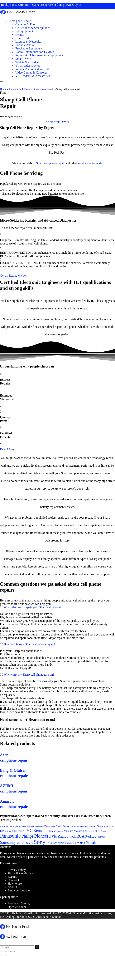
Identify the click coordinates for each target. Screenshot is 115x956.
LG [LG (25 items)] (51, 830)
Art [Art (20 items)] (20, 827)
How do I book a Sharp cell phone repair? (29, 644)
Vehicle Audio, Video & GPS (33, 69)
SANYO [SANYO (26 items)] (21, 842)
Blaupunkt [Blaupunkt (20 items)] (39, 827)
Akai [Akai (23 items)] (2, 826)
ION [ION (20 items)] (14, 831)
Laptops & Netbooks (28, 41)
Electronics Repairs (27, 4)
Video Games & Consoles (31, 72)
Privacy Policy (17, 869)
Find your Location (19, 890)
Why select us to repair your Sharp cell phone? (32, 607)
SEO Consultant (38, 916)
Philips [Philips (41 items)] (28, 836)
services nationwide (90, 163)
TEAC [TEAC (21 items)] (61, 843)
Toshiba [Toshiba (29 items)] (80, 843)
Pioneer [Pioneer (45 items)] (41, 836)
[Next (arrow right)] (5, 955)
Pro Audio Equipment (28, 48)
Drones (19, 34)
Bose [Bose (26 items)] (47, 826)
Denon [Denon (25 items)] (66, 826)
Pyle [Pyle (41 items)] (53, 836)
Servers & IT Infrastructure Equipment (39, 55)
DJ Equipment (24, 31)
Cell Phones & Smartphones (32, 27)
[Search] (37, 947)
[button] (57, 121)
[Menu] (1, 83)
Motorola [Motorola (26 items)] (79, 830)
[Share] (5, 951)
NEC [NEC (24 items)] (97, 831)
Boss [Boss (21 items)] (53, 826)
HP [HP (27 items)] (2, 830)
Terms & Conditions (20, 873)
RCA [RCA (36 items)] (80, 836)
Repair (12, 89)
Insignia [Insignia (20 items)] (8, 831)
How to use (15, 883)
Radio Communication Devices (34, 51)
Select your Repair (19, 21)
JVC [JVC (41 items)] (29, 830)
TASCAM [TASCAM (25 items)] (51, 842)
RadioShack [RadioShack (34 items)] (67, 836)
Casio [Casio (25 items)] (59, 826)
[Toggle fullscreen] (9, 951)
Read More (7, 449)
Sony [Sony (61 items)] (39, 842)
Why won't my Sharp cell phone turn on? (29, 674)
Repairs (12, 876)
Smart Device (23, 58)
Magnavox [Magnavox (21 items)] (58, 831)
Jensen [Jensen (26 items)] (20, 830)
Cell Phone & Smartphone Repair (36, 89)
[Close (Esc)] (1, 951)
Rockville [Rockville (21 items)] (101, 837)
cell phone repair (54, 163)
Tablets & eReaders (27, 62)
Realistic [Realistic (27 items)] (90, 836)
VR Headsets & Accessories (32, 76)
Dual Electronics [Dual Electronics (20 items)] (77, 827)
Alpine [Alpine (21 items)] (9, 826)
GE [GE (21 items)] (86, 826)
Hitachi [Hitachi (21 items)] (109, 826)
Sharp (39, 163)
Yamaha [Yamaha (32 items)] (91, 843)
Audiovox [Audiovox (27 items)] (28, 826)
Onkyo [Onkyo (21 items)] (104, 831)
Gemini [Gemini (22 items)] (92, 826)
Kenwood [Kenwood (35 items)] (41, 830)
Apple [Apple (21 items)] (15, 826)
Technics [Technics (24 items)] (69, 843)
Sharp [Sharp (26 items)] (29, 842)
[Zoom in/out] (13, 951)
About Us (14, 887)
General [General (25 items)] (101, 826)
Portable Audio (24, 45)
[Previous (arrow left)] (1, 955)
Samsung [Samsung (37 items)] (7, 842)
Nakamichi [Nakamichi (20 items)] (89, 831)
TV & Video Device (27, 65)
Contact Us (15, 880)
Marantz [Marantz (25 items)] (68, 830)
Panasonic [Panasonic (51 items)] (10, 836)
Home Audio (23, 38)
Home (3, 89)
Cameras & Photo (26, 24)
